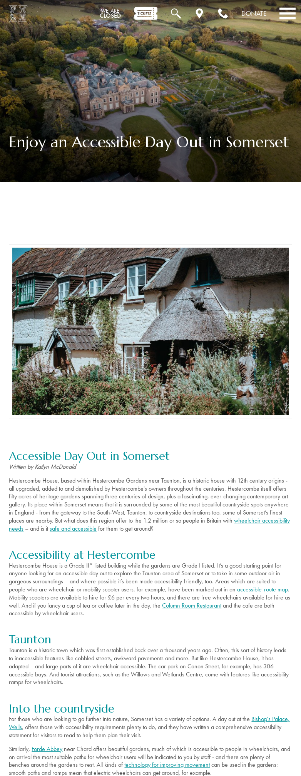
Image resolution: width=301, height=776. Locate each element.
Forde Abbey (47, 749)
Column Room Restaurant (191, 605)
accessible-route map (262, 589)
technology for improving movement (167, 765)
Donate (254, 13)
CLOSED (110, 13)
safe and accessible (73, 529)
